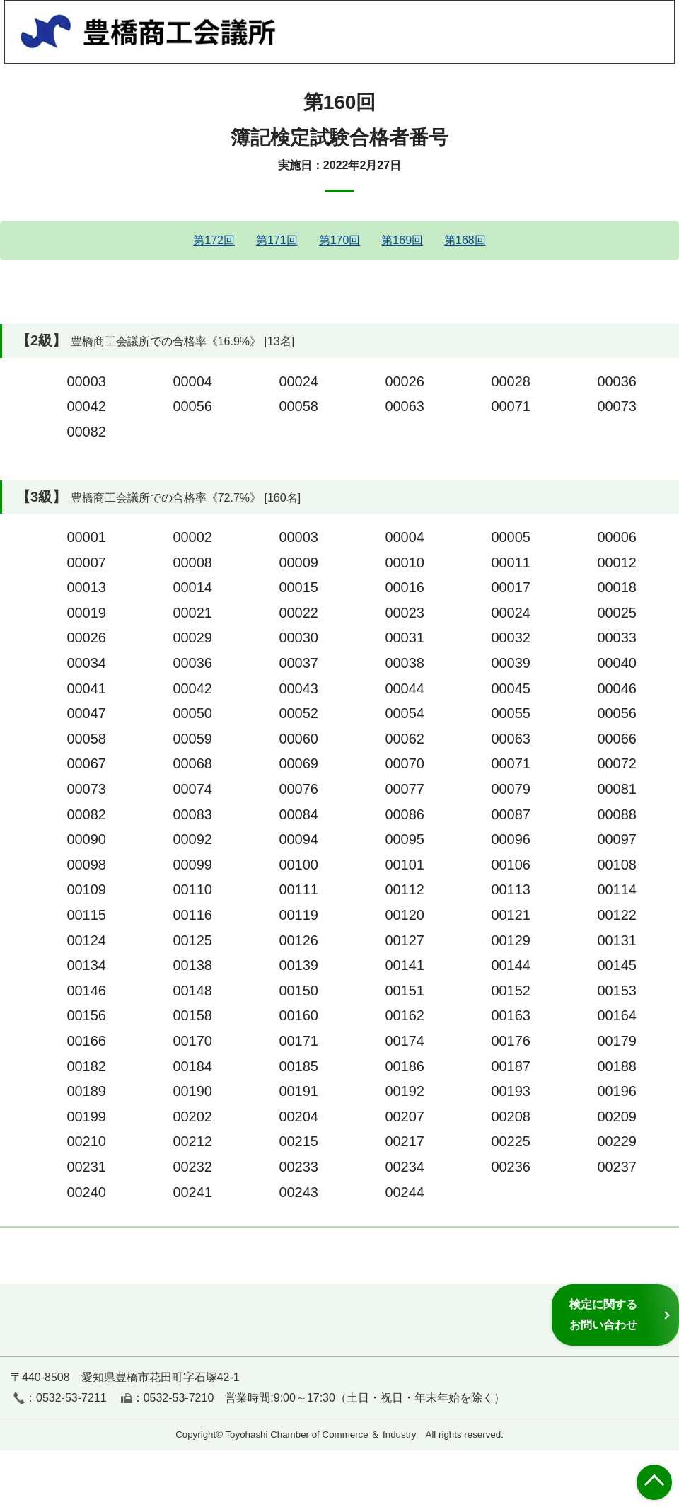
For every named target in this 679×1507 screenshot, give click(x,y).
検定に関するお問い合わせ (603, 1314)
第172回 (214, 240)
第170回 (340, 240)
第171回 (277, 240)
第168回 (465, 240)
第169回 (402, 240)
